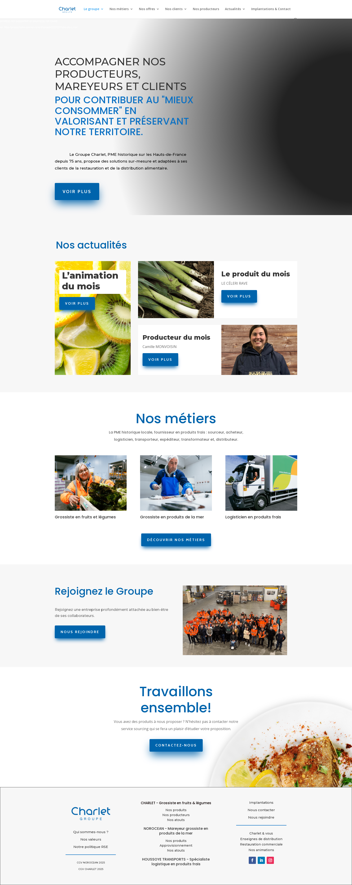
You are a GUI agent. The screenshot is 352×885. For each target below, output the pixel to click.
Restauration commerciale (261, 844)
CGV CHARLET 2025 (90, 869)
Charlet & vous (261, 833)
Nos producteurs (206, 9)
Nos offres (147, 9)
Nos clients (174, 9)
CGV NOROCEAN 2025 (91, 862)
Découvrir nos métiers (176, 540)
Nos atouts (176, 850)
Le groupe (91, 9)
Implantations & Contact (271, 9)
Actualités (233, 9)
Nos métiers (119, 9)
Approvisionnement (176, 845)
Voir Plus (78, 191)
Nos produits (176, 810)
